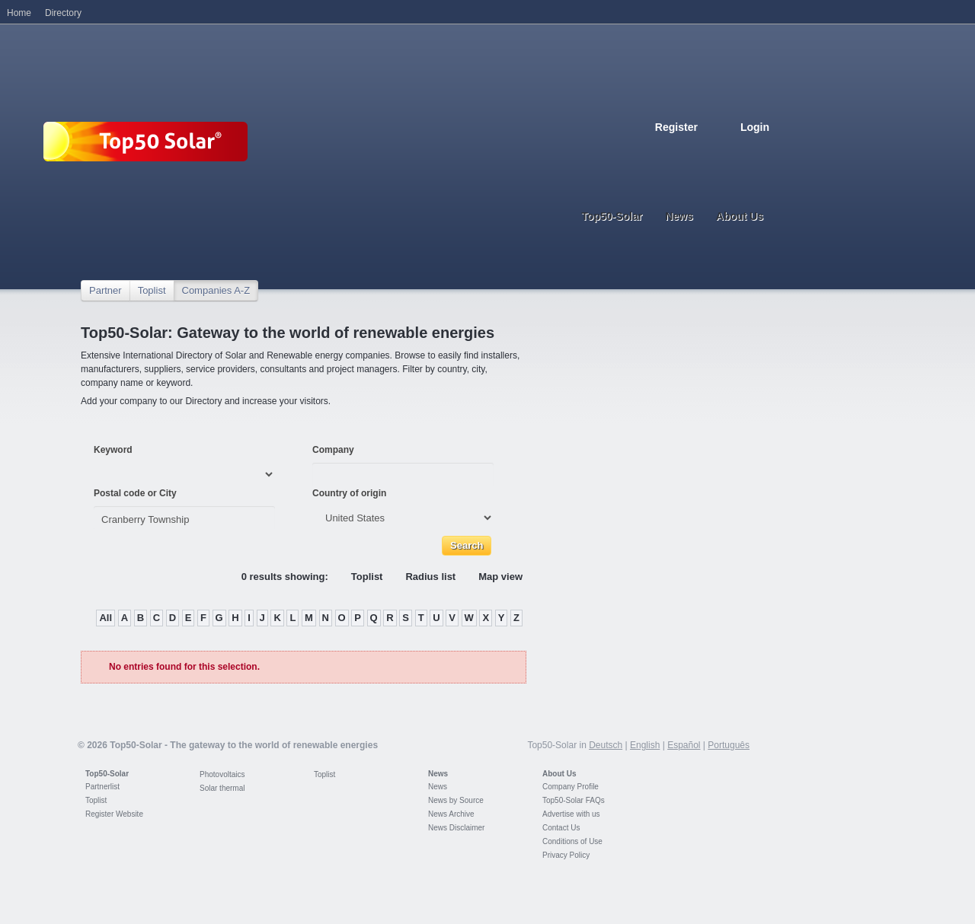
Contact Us (561, 828)
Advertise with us (571, 814)
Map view (500, 576)
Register (676, 127)
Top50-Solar (107, 773)
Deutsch (663, 150)
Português (729, 745)
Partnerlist (102, 786)
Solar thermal (222, 788)
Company (333, 449)
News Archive (451, 814)
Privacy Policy (566, 855)
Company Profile (570, 786)
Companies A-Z (216, 290)
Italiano (730, 150)
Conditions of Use (572, 841)
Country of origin (349, 493)
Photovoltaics (222, 774)
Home (19, 13)
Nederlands (763, 150)
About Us (559, 773)
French (696, 150)
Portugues (746, 150)
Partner (105, 290)
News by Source (456, 800)
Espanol (713, 150)
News (438, 773)
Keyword (113, 449)
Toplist (152, 290)
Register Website (114, 814)
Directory (63, 13)
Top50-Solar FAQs (573, 800)
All (105, 617)
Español (683, 745)
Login (754, 127)
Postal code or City (135, 493)
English (679, 150)
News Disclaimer (456, 828)
